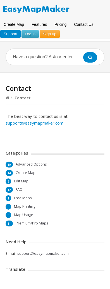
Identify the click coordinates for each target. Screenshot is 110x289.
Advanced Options (31, 164)
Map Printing (24, 206)
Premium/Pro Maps (32, 223)
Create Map (14, 24)
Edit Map (21, 181)
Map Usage (23, 214)
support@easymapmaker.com (34, 123)
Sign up (49, 34)
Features (39, 24)
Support (10, 34)
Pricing (60, 24)
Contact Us (83, 24)
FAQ (19, 189)
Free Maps (23, 197)
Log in (30, 34)
